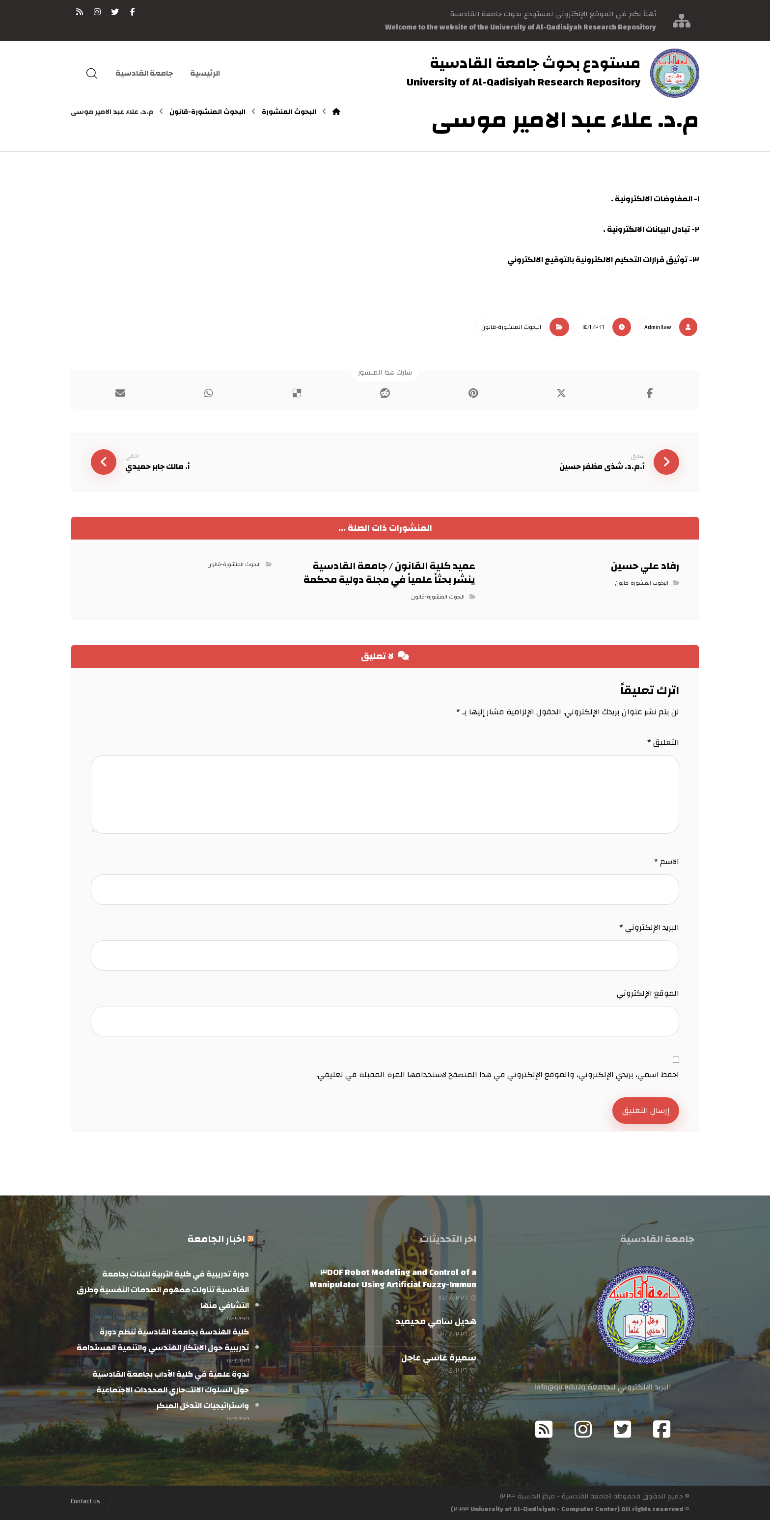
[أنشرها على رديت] (385, 393)
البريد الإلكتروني (649, 927)
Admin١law (657, 327)
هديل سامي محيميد (436, 1321)
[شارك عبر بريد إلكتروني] (120, 393)
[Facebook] (662, 1429)
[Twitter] (622, 1429)
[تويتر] (115, 12)
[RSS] (79, 12)
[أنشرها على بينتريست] (473, 393)
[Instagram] (583, 1429)
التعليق (663, 742)
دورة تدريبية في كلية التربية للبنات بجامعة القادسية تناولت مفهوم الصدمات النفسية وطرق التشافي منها (163, 1290)
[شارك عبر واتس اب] (208, 393)
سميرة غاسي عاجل (438, 1358)
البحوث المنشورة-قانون (511, 327)
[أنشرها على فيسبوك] (649, 393)
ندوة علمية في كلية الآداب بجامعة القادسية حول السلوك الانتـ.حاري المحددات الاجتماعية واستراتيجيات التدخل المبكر (170, 1390)
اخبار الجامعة (216, 1239)
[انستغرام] (97, 12)
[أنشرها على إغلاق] (562, 393)
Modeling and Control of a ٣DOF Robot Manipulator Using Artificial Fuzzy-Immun (393, 1278)
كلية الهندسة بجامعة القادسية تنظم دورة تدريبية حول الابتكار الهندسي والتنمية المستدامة (163, 1340)
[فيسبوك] (132, 12)
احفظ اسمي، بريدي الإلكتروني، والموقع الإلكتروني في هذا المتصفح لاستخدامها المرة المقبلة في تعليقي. (497, 1074)
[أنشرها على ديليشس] (296, 393)
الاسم (666, 861)
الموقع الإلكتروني (648, 993)
